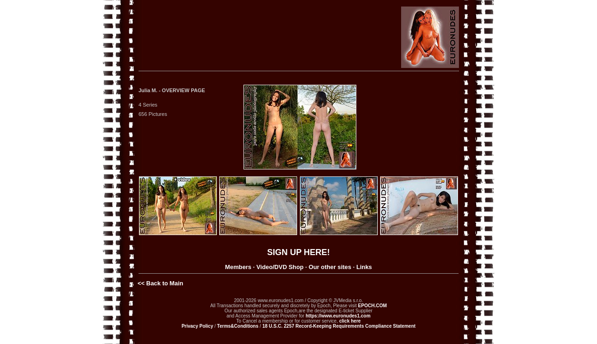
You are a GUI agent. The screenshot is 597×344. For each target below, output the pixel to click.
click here (350, 321)
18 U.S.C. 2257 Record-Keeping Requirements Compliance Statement (338, 326)
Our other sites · (332, 266)
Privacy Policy (197, 326)
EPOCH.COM (372, 305)
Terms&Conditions (237, 326)
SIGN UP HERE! (298, 252)
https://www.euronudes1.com (337, 315)
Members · (240, 266)
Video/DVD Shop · (282, 266)
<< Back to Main (160, 283)
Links (364, 266)
